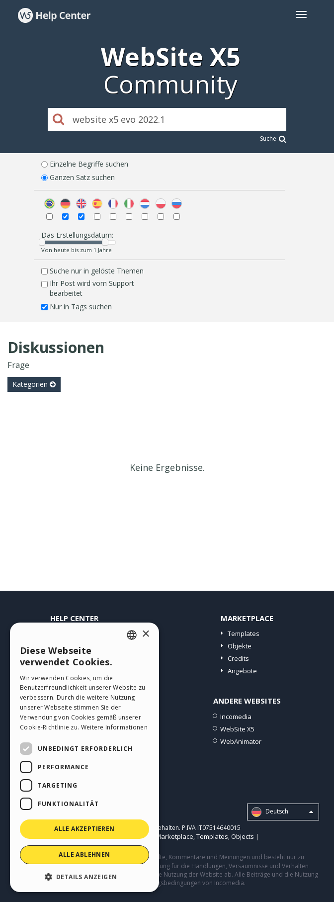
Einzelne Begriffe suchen (89, 164)
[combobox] (132, 635)
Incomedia (235, 716)
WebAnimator (240, 741)
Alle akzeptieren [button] (84, 828)
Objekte (239, 645)
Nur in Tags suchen (81, 306)
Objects (242, 836)
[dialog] (84, 757)
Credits (238, 658)
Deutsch (282, 812)
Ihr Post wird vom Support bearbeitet (92, 288)
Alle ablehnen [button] (84, 854)
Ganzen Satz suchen (82, 177)
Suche (273, 138)
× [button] (145, 634)
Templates (243, 633)
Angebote (242, 670)
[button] (84, 876)
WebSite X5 (237, 728)
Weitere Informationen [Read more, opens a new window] (114, 727)
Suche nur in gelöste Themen (97, 270)
